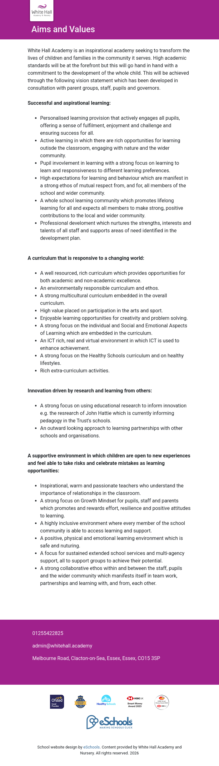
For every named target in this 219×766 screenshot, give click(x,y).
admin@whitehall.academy (62, 646)
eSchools (91, 747)
